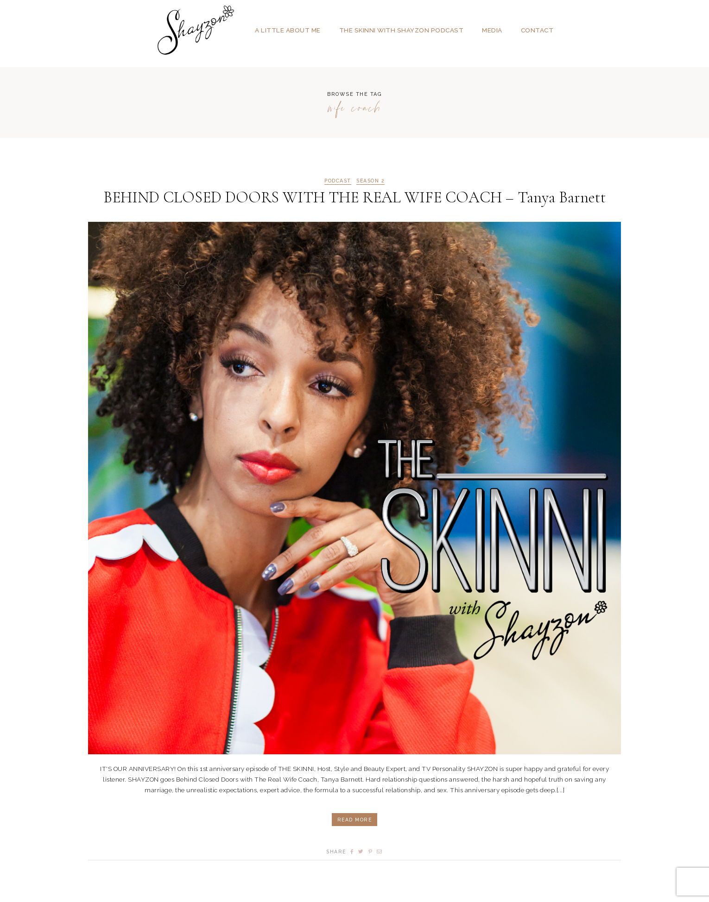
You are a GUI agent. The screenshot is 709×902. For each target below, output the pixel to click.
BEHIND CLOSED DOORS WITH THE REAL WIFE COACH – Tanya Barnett (354, 197)
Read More (354, 819)
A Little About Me (288, 30)
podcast (337, 180)
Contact (537, 30)
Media (492, 30)
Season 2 (370, 180)
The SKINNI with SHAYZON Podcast (401, 30)
